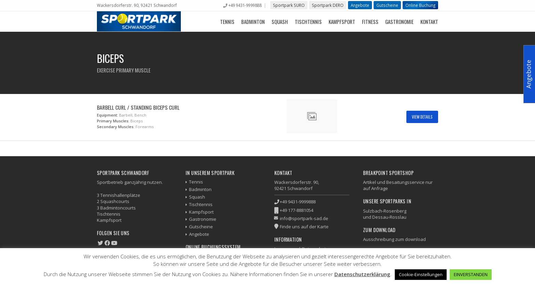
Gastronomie (399, 21)
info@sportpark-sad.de (304, 218)
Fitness (370, 21)
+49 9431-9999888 (244, 5)
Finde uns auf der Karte (304, 227)
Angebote (360, 5)
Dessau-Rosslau (389, 217)
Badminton (253, 21)
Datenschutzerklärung (362, 274)
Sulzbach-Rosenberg (384, 211)
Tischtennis (308, 21)
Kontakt (429, 21)
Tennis (227, 21)
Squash (280, 21)
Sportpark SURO (289, 5)
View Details (422, 117)
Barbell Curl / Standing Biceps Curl (138, 107)
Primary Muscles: (113, 120)
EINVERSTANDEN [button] (471, 274)
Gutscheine (387, 5)
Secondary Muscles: (115, 126)
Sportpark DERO (328, 5)
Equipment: (107, 115)
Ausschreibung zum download (394, 239)
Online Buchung (420, 5)
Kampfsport (342, 21)
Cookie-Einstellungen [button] (421, 274)
